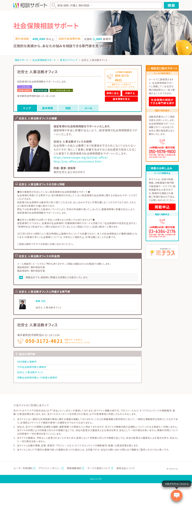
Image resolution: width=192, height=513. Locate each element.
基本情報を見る (121, 99)
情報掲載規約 (74, 468)
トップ (27, 108)
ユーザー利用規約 (23, 468)
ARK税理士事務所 (27, 361)
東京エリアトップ (69, 60)
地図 (68, 108)
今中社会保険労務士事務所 (31, 367)
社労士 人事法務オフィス (30, 372)
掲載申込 (162, 206)
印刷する (130, 93)
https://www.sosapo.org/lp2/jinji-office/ (81, 157)
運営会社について (125, 468)
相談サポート (21, 60)
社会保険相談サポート (44, 60)
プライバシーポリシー (50, 468)
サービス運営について (98, 468)
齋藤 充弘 (41, 301)
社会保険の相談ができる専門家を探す (162, 101)
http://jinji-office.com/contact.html (78, 161)
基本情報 (47, 108)
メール (88, 108)
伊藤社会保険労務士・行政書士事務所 (37, 377)
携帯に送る (113, 93)
